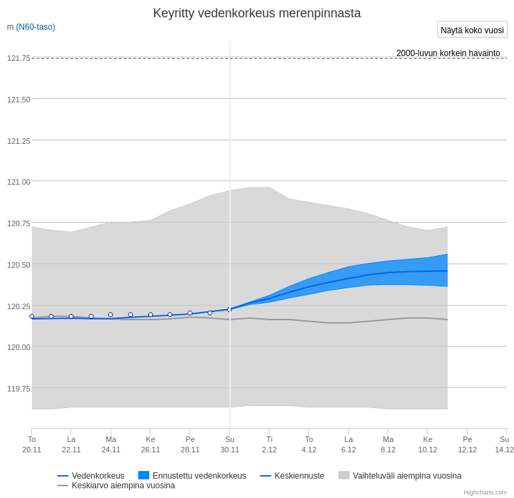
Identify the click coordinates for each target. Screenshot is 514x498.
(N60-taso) (35, 27)
